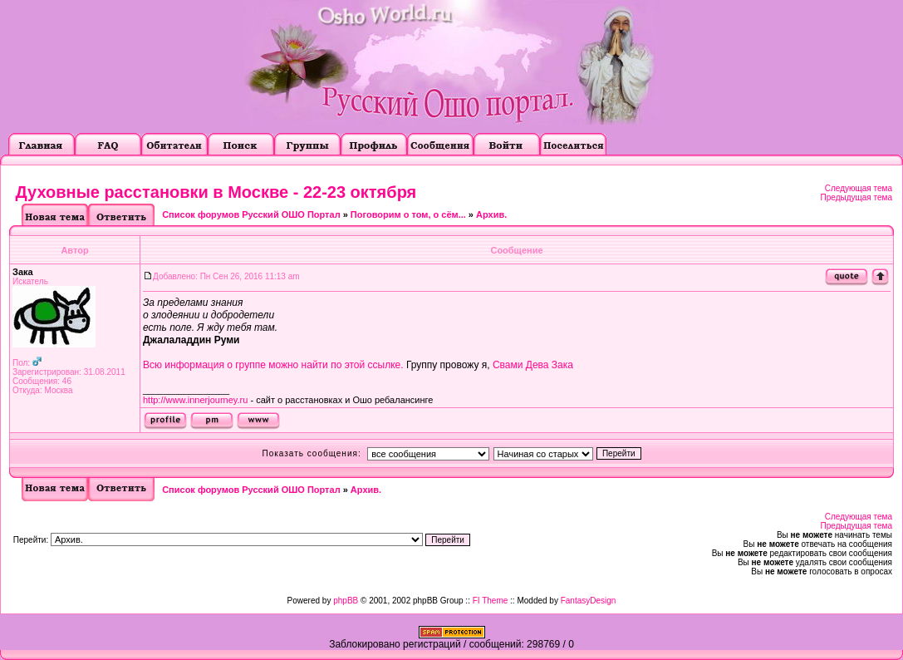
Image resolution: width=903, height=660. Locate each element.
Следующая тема (858, 188)
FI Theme (490, 600)
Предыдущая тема (856, 197)
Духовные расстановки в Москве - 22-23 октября (216, 192)
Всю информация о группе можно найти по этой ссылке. (273, 365)
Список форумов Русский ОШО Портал (251, 214)
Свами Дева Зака (533, 365)
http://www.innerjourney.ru (195, 400)
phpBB (345, 600)
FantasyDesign (588, 600)
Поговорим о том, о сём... (408, 214)
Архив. (491, 214)
